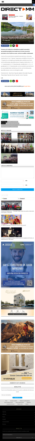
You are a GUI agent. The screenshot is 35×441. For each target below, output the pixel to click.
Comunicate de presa (10, 404)
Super (3, 416)
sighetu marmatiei (6, 126)
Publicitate (29, 402)
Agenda (9, 121)
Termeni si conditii (13, 400)
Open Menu (2, 1)
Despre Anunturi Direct (8, 402)
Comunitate (11, 14)
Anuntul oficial (5, 421)
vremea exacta (14, 126)
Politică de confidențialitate (25, 400)
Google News (27, 86)
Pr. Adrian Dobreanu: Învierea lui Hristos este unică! (13, 225)
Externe (4, 424)
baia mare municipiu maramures (9, 125)
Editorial (4, 414)
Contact (26, 404)
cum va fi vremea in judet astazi (24, 125)
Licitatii (4, 419)
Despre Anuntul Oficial (20, 402)
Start (6, 400)
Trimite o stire (19, 404)
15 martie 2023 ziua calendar (12, 123)
